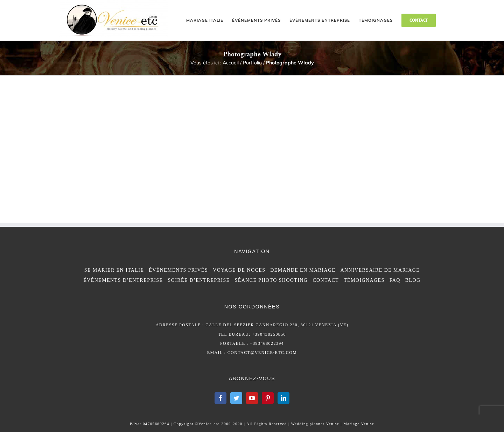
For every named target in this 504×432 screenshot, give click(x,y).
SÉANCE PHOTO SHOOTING (271, 280)
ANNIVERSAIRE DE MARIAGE (380, 270)
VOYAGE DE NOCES (239, 270)
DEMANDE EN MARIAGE (302, 270)
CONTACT (326, 280)
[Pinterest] (268, 398)
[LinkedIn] (283, 398)
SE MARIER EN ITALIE (114, 270)
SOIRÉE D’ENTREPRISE (199, 280)
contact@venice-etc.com (262, 352)
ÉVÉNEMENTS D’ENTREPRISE (123, 280)
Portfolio (252, 63)
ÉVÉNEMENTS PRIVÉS (178, 270)
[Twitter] (236, 398)
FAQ (395, 280)
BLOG (413, 280)
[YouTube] (252, 398)
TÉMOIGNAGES (364, 280)
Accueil (231, 63)
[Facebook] (220, 398)
